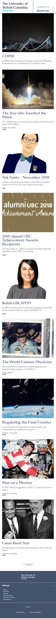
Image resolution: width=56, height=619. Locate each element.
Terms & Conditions (35, 613)
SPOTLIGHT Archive (9, 598)
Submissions (7, 600)
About (5, 590)
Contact (5, 594)
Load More (28, 565)
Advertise (6, 592)
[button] (53, 11)
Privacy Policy (20, 613)
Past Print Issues (8, 596)
